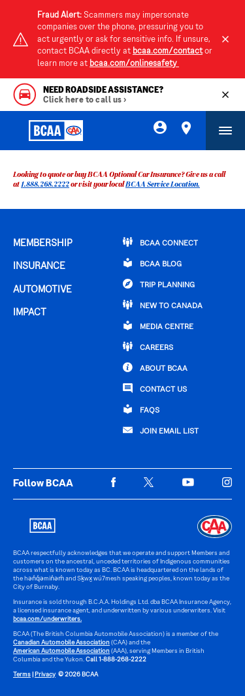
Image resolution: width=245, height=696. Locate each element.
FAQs (141, 409)
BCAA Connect (160, 242)
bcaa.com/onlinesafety (134, 64)
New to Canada (163, 305)
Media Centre (158, 326)
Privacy (45, 675)
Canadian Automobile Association (61, 643)
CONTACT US (155, 388)
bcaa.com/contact (168, 51)
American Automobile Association (61, 651)
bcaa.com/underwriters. (47, 619)
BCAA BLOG (152, 263)
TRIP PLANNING (159, 284)
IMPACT (29, 312)
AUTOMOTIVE (42, 289)
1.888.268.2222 (45, 184)
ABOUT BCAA (155, 367)
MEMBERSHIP (43, 243)
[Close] (225, 39)
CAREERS (148, 346)
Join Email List (161, 430)
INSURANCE (39, 266)
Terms (22, 675)
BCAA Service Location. (162, 184)
